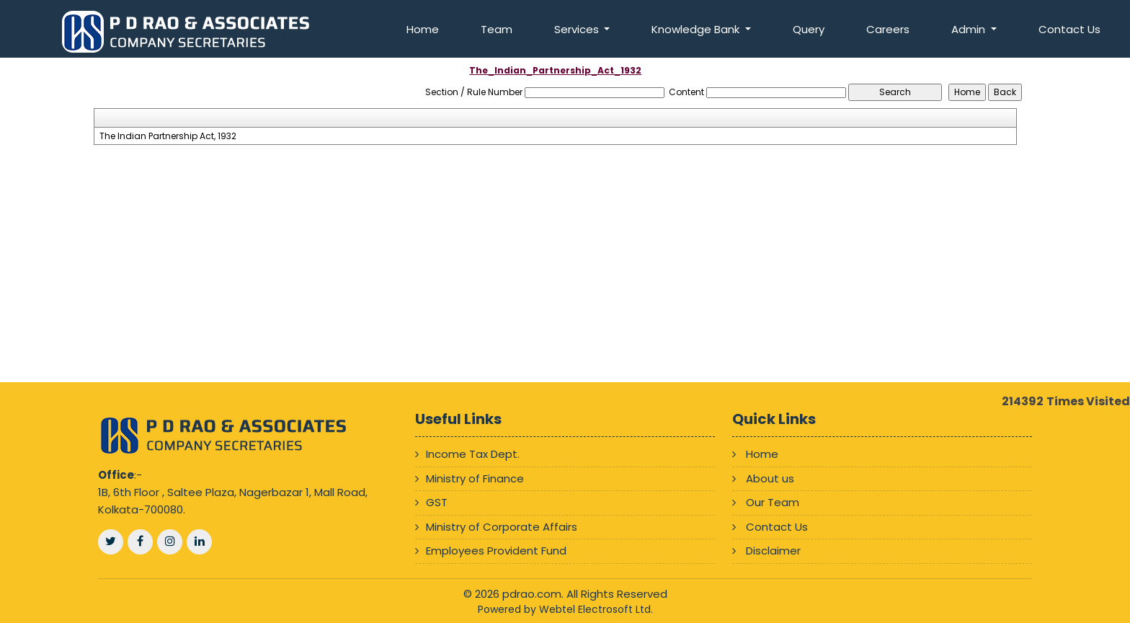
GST (437, 502)
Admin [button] (969, 29)
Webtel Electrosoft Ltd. (596, 609)
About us (770, 478)
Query (808, 29)
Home (422, 29)
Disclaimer (773, 550)
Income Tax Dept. (473, 453)
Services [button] (578, 29)
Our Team (772, 502)
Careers (887, 29)
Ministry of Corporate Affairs (501, 526)
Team (496, 29)
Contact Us (1069, 29)
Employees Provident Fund (496, 550)
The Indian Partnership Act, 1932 (167, 136)
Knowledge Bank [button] (696, 29)
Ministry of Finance (475, 478)
